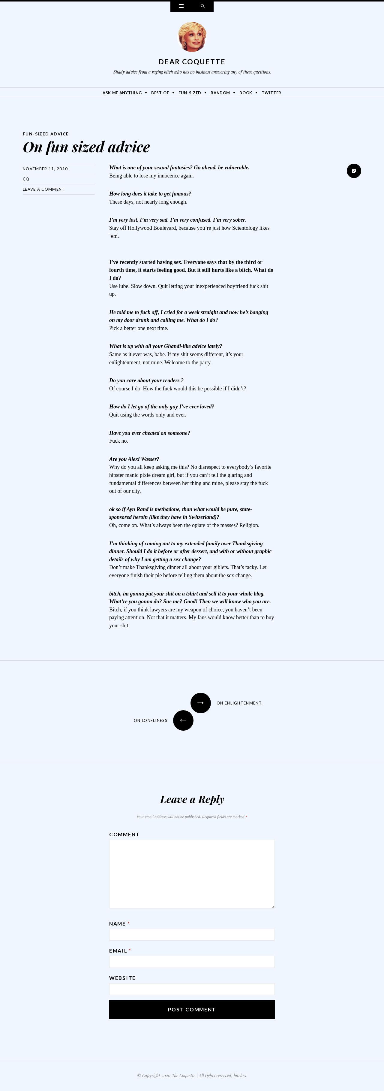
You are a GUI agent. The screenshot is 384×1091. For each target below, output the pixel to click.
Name (119, 923)
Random (220, 92)
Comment (124, 834)
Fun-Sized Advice (46, 133)
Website (122, 978)
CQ (26, 179)
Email (120, 950)
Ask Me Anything (122, 92)
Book (245, 92)
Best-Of (160, 92)
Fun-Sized (189, 92)
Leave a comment (44, 189)
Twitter (271, 92)
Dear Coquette (192, 61)
